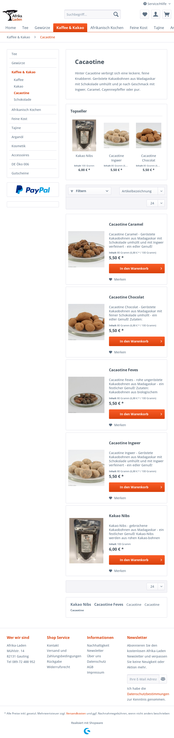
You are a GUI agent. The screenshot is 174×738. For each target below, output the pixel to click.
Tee (14, 54)
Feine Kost (19, 119)
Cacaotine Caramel (126, 224)
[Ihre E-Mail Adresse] (143, 679)
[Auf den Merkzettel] (117, 279)
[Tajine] (159, 27)
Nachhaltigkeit (98, 645)
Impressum (95, 672)
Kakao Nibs (84, 156)
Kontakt (53, 645)
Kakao (18, 86)
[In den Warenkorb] (137, 268)
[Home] (10, 27)
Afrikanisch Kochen (26, 110)
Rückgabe (54, 661)
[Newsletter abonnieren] (163, 679)
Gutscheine (20, 173)
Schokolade (22, 99)
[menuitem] (92, 16)
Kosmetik (19, 146)
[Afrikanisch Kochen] (107, 27)
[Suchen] (116, 14)
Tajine (16, 128)
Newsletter (95, 650)
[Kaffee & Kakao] (70, 27)
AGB (90, 667)
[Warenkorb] (166, 14)
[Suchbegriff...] (92, 14)
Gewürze (18, 63)
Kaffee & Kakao (24, 72)
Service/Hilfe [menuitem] (155, 4)
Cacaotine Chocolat (148, 158)
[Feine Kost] (139, 27)
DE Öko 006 (20, 164)
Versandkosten (76, 713)
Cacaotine (21, 93)
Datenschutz (96, 661)
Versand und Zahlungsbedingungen (64, 653)
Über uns (94, 656)
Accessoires (20, 155)
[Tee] (25, 27)
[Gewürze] (42, 27)
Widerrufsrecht (58, 667)
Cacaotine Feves (123, 370)
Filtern (78, 191)
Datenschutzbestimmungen (148, 694)
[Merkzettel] (144, 14)
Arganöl (17, 137)
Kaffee (19, 80)
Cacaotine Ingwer (116, 158)
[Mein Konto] (155, 14)
